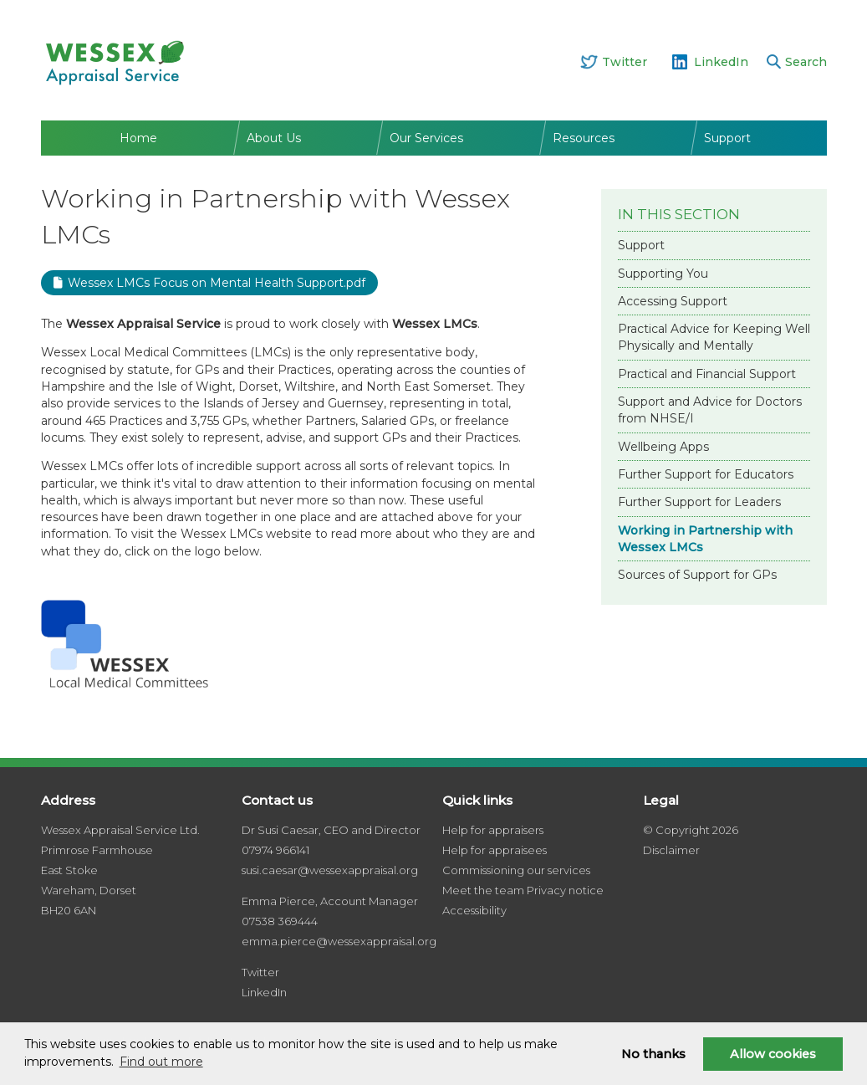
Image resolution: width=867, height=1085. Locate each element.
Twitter (624, 61)
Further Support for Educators (705, 474)
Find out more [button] (161, 1061)
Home (138, 138)
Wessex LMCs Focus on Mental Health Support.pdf (216, 282)
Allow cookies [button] (773, 1054)
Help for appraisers (492, 830)
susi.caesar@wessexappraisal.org (330, 870)
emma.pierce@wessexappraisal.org (339, 941)
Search (806, 61)
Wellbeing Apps (663, 446)
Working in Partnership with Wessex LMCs (705, 539)
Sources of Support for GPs (697, 574)
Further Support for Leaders (699, 501)
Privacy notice (565, 890)
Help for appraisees (494, 850)
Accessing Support (672, 301)
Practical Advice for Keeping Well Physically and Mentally (714, 337)
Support (727, 138)
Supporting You (663, 273)
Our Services (426, 138)
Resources (584, 138)
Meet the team (483, 890)
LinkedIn (721, 61)
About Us (274, 138)
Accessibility (474, 910)
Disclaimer (671, 850)
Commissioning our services (516, 870)
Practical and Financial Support (707, 373)
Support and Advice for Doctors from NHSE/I (710, 410)
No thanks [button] (653, 1054)
